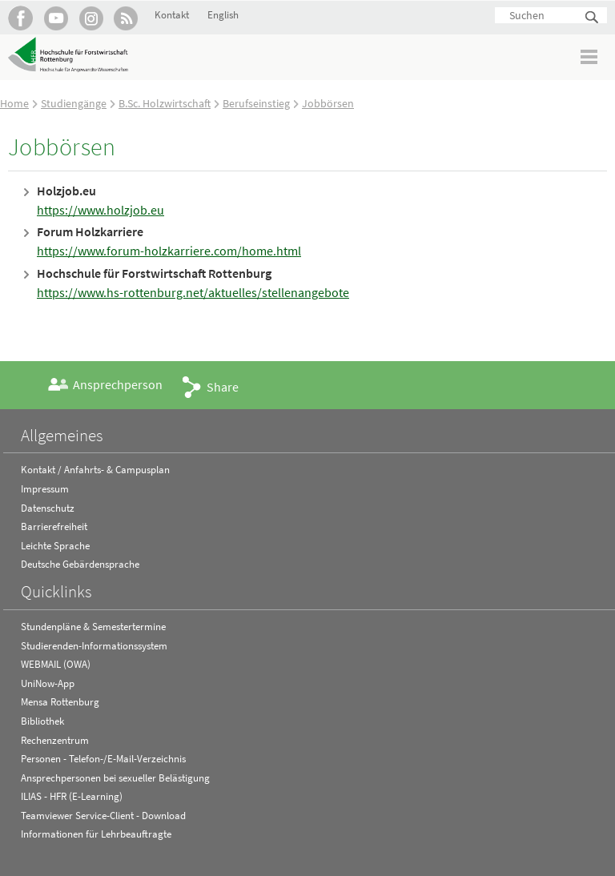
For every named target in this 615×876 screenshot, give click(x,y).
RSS (126, 18)
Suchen (592, 18)
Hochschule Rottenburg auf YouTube (55, 18)
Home (14, 103)
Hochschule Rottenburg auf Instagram (90, 18)
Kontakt (172, 15)
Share (223, 387)
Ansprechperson (118, 384)
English (223, 15)
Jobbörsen (328, 103)
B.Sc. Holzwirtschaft (165, 103)
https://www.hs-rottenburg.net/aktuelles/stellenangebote (193, 292)
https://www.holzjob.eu (100, 210)
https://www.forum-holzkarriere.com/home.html (169, 251)
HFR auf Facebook (20, 18)
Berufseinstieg (256, 103)
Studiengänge (74, 103)
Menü (590, 56)
